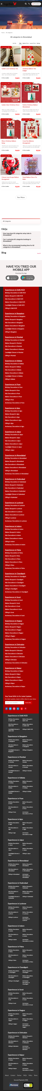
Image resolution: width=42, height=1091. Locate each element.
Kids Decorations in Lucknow (13, 512)
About (7, 1075)
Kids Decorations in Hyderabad (14, 488)
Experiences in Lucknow (14, 503)
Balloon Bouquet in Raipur (12, 674)
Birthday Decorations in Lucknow (15, 505)
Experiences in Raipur (13, 668)
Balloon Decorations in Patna (13, 562)
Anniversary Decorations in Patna (15, 568)
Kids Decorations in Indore (13, 535)
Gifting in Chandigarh (11, 589)
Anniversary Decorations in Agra (14, 426)
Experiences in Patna (13, 550)
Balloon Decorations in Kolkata (14, 373)
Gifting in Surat (9, 612)
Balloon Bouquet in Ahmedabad (14, 461)
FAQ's (25, 1075)
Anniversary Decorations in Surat (14, 615)
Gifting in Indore (10, 541)
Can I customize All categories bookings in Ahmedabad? (17, 240)
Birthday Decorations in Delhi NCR (15, 293)
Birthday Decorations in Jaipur (14, 434)
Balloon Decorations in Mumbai (14, 349)
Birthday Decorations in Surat (14, 600)
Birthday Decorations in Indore (14, 529)
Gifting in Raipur (10, 683)
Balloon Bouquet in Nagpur (13, 627)
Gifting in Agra (9, 423)
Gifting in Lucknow (10, 518)
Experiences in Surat (13, 597)
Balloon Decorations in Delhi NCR (15, 302)
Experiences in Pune (12, 384)
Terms (35, 1075)
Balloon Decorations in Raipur (14, 680)
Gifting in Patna (9, 565)
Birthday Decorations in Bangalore (15, 316)
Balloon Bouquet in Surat (12, 603)
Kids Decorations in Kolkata (13, 370)
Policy (30, 1075)
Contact (13, 1075)
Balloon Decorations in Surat (13, 609)
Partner (19, 1075)
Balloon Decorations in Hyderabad (15, 491)
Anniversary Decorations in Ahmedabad (16, 474)
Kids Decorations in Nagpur (13, 630)
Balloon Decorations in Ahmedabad (15, 467)
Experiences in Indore (13, 526)
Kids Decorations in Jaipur (12, 441)
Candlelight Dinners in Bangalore (14, 329)
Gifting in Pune (9, 400)
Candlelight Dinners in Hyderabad (15, 494)
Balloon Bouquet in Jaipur (12, 438)
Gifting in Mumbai (10, 355)
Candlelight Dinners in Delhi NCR (14, 305)
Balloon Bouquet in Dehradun (14, 650)
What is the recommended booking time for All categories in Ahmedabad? (18, 246)
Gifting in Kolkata (10, 379)
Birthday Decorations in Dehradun (15, 647)
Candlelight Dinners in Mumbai (14, 352)
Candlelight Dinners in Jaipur (13, 447)
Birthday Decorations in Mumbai (14, 340)
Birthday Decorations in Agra (13, 411)
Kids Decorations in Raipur (13, 677)
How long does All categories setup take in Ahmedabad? (17, 234)
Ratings (38, 43)
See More (21, 197)
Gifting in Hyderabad (11, 497)
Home (2, 32)
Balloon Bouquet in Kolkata (13, 367)
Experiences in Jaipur (13, 432)
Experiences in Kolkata (13, 361)
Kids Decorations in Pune (12, 393)
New (20, 43)
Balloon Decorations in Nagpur (14, 633)
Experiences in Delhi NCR (15, 290)
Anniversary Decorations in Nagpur (15, 639)
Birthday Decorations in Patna (14, 553)
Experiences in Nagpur (13, 621)
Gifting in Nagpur (10, 636)
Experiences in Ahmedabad (15, 455)
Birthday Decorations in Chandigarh (15, 576)
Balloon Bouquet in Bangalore (13, 319)
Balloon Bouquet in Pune (12, 390)
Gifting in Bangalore (11, 332)
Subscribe (28, 702)
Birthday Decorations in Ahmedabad (15, 458)
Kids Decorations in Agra (12, 417)
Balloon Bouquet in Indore (12, 532)
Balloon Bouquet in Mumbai (13, 343)
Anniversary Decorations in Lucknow (16, 521)
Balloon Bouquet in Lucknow (13, 508)
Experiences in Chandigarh (15, 573)
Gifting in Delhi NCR (11, 308)
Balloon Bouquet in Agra (12, 414)
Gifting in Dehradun (11, 660)
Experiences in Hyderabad (15, 479)
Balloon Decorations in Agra (13, 420)
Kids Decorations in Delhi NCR (14, 299)
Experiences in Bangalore (14, 313)
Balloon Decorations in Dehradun (15, 656)
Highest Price (25, 43)
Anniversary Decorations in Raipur (15, 686)
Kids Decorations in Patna (12, 559)
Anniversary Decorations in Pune (14, 403)
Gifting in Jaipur (9, 450)
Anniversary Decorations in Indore (15, 544)
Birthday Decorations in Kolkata (14, 364)
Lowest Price (33, 43)
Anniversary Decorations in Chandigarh (16, 592)
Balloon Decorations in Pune (13, 396)
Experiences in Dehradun (14, 644)
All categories (9, 32)
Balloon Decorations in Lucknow (14, 515)
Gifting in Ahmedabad (11, 470)
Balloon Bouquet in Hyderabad (14, 485)
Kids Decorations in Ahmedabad (14, 464)
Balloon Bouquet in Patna (12, 556)
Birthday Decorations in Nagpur (14, 624)
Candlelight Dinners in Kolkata (14, 376)
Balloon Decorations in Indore (14, 538)
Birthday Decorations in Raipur (14, 671)
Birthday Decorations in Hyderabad (15, 482)
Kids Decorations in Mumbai (13, 346)
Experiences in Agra (12, 408)
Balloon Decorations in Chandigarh (15, 586)
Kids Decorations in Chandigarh (14, 582)
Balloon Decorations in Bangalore (15, 326)
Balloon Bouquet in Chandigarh (14, 579)
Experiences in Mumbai (14, 337)
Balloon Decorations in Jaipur (13, 444)
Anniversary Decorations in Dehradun (16, 663)
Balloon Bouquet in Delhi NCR (14, 296)
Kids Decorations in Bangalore (14, 322)
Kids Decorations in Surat (12, 606)
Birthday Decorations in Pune (13, 387)
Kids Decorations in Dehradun (14, 653)
